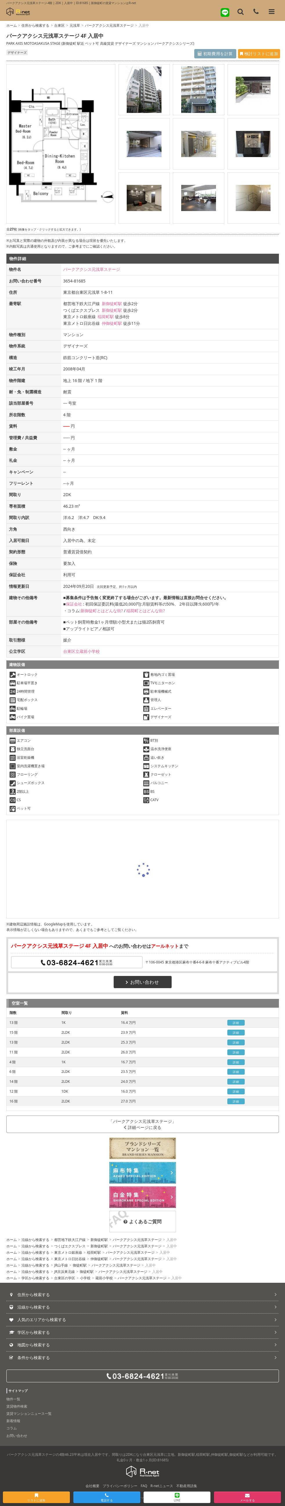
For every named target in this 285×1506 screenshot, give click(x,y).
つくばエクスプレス (70, 1246)
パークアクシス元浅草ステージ (109, 25)
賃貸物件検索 (16, 1406)
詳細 (236, 1023)
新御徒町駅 (112, 303)
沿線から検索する (35, 1239)
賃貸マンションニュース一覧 (29, 1413)
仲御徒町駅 (112, 323)
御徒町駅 (80, 1265)
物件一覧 (13, 1399)
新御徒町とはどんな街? (102, 610)
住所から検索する (35, 25)
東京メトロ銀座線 (68, 1252)
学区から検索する (35, 1278)
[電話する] (256, 11)
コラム (11, 1428)
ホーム (11, 25)
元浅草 (75, 25)
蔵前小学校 (104, 1278)
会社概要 (92, 1485)
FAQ (144, 1485)
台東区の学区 (64, 1278)
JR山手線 (61, 1265)
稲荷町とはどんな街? (145, 610)
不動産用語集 (186, 1485)
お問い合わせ (142, 982)
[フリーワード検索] (240, 11)
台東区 (59, 25)
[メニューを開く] (271, 11)
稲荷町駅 (106, 316)
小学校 (85, 1278)
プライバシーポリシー (120, 1485)
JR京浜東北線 (64, 1271)
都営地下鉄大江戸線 (70, 1239)
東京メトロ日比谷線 (70, 1258)
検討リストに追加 (252, 53)
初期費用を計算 (196, 53)
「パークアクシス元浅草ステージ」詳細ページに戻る (142, 1124)
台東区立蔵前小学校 (81, 651)
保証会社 (74, 604)
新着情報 (13, 1420)
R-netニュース (161, 1485)
